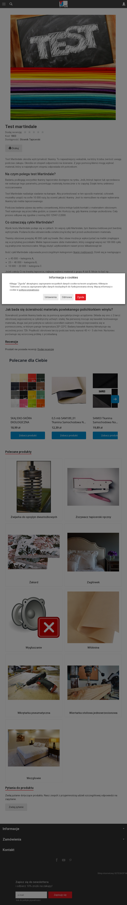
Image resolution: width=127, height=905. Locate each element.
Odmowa (67, 297)
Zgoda (80, 297)
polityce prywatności (29, 290)
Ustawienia (51, 297)
